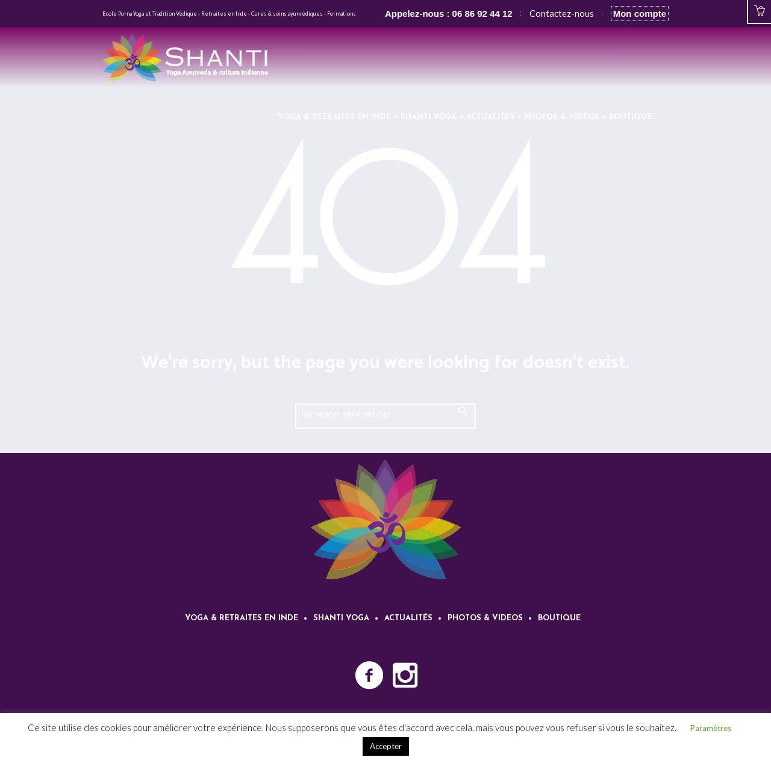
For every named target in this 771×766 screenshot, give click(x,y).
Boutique (559, 618)
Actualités (408, 618)
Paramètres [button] (710, 728)
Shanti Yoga (341, 618)
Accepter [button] (386, 746)
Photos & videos (485, 618)
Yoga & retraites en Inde (241, 618)
